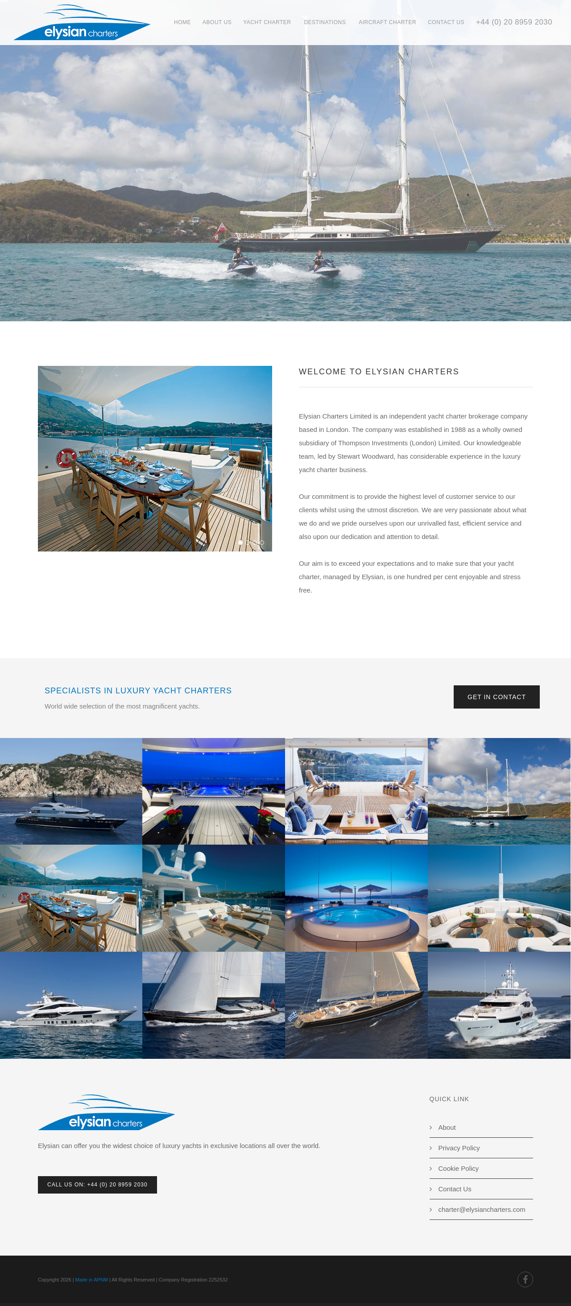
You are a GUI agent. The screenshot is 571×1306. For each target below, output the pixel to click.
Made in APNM (91, 1279)
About (447, 1127)
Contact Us (446, 22)
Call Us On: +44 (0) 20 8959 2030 (97, 1185)
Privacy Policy (459, 1148)
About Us (217, 22)
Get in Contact (497, 697)
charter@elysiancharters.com (482, 1209)
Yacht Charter (267, 22)
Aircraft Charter (387, 22)
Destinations (325, 22)
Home (182, 22)
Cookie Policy (459, 1168)
